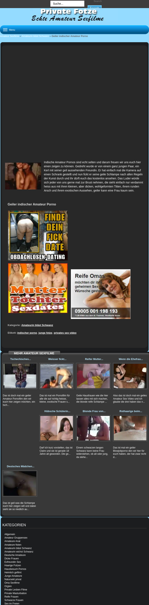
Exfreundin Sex (12, 562)
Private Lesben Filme (15, 589)
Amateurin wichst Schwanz (18, 551)
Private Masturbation (15, 593)
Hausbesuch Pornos (15, 569)
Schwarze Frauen (13, 600)
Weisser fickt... (57, 359)
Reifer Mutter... (94, 359)
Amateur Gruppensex (15, 537)
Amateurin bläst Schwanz (35, 36)
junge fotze (45, 332)
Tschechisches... (20, 359)
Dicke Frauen (11, 558)
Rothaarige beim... (131, 411)
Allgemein (9, 534)
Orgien (8, 586)
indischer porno (27, 332)
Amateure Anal (12, 541)
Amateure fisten (12, 544)
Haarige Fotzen (12, 565)
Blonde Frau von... (94, 411)
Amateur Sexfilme (9, 36)
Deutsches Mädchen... (20, 466)
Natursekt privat (12, 579)
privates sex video (65, 332)
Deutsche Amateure (15, 555)
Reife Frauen (11, 596)
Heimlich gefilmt (13, 572)
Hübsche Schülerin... (57, 411)
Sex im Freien (11, 603)
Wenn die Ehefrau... (131, 359)
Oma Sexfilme (12, 582)
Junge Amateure (13, 575)
